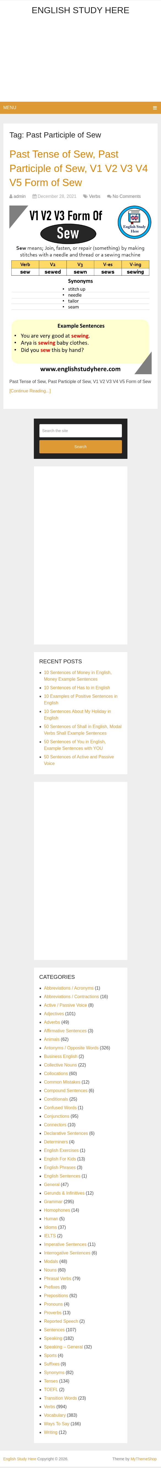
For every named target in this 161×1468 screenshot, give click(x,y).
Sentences (54, 1331)
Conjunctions (57, 1117)
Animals (52, 1040)
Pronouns (53, 1305)
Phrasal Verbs (58, 1280)
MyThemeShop (143, 1460)
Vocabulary (55, 1416)
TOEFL (51, 1391)
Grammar (53, 1203)
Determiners (56, 1143)
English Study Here (80, 10)
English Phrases (60, 1169)
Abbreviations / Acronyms (69, 989)
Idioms (50, 1228)
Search (80, 448)
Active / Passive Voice (65, 1006)
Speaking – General (63, 1348)
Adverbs (52, 1023)
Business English (61, 1057)
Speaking (53, 1339)
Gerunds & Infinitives (64, 1194)
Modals (51, 1262)
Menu (9, 107)
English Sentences (62, 1177)
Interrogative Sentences (67, 1254)
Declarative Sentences (66, 1134)
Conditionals (56, 1100)
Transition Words (60, 1399)
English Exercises (61, 1151)
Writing (51, 1433)
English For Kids (60, 1160)
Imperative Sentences (65, 1245)
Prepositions (56, 1297)
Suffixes (52, 1365)
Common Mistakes (62, 1083)
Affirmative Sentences (65, 1032)
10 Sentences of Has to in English (77, 689)
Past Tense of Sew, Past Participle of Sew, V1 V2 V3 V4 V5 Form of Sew (73, 169)
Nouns (50, 1271)
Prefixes (52, 1288)
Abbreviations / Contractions (71, 998)
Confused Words (60, 1109)
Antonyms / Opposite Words (71, 1049)
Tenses (51, 1382)
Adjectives (54, 1015)
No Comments (127, 197)
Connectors (55, 1126)
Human (51, 1220)
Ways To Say (56, 1425)
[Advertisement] (80, 60)
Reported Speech (61, 1322)
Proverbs (53, 1314)
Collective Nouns (60, 1066)
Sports (50, 1356)
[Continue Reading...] (30, 392)
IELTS (50, 1237)
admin (20, 197)
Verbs (94, 197)
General (52, 1186)
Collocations (56, 1075)
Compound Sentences (66, 1092)
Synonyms (54, 1374)
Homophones (57, 1211)
